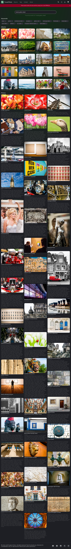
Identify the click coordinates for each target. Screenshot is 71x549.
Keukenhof (26, 111)
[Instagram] (68, 546)
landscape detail (47, 21)
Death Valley (26, 483)
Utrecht (25, 348)
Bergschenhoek (50, 315)
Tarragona (49, 468)
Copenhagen (50, 487)
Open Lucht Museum (51, 111)
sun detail (20, 23)
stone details (43, 23)
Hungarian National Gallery (31, 23)
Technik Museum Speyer (6, 163)
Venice (2, 488)
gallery (10, 21)
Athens (2, 376)
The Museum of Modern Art (29, 158)
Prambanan (26, 224)
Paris (25, 529)
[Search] (58, 2)
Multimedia (56, 21)
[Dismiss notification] (70, 6)
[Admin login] (65, 2)
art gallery (29, 21)
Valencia (26, 458)
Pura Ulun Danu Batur (28, 374)
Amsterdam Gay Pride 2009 (6, 234)
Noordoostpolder (4, 111)
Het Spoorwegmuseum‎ (28, 196)
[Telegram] (56, 546)
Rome (25, 415)
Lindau (25, 502)
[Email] (53, 546)
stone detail (5, 23)
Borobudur (49, 387)
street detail (65, 21)
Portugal (26, 434)
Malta (48, 334)
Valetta (25, 273)
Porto (48, 440)
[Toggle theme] (61, 2)
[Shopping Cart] (68, 2)
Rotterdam (49, 133)
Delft (2, 135)
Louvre (48, 513)
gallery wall (37, 21)
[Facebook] (60, 546)
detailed (12, 23)
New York (49, 154)
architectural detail (19, 21)
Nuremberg (26, 300)
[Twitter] (64, 546)
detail (4, 21)
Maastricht (49, 248)
